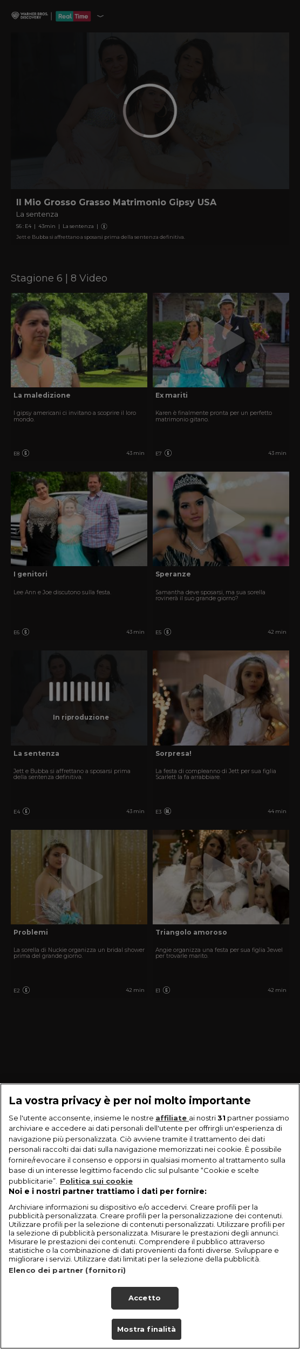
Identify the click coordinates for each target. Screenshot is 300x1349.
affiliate (172, 1131)
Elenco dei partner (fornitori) (67, 1284)
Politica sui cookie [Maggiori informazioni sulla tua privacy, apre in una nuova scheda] (96, 1195)
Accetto (144, 1311)
